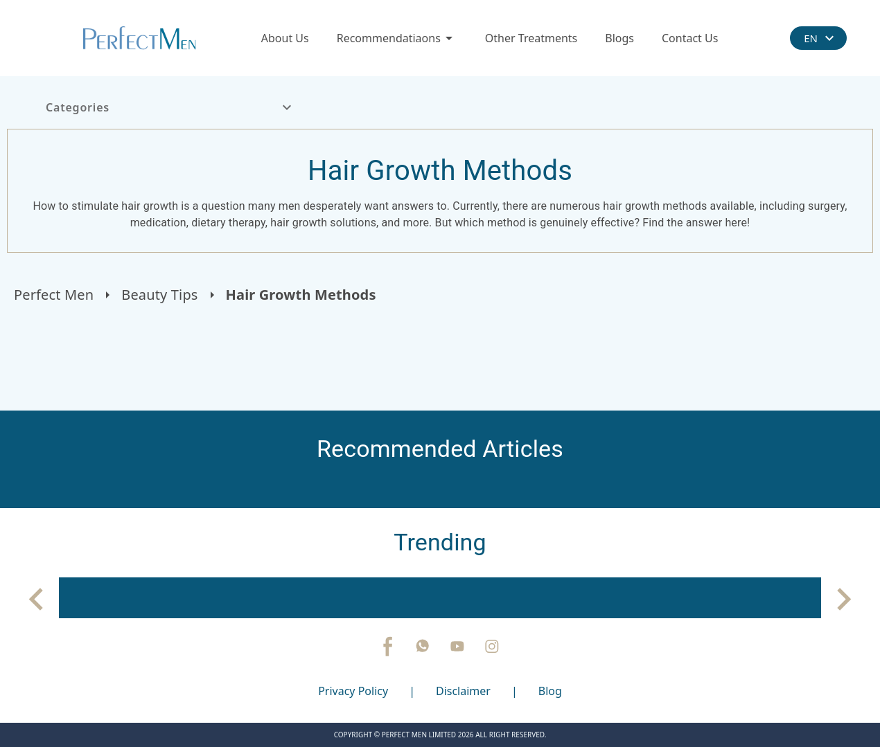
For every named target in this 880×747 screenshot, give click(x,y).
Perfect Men (54, 294)
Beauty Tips (159, 294)
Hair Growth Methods (301, 294)
